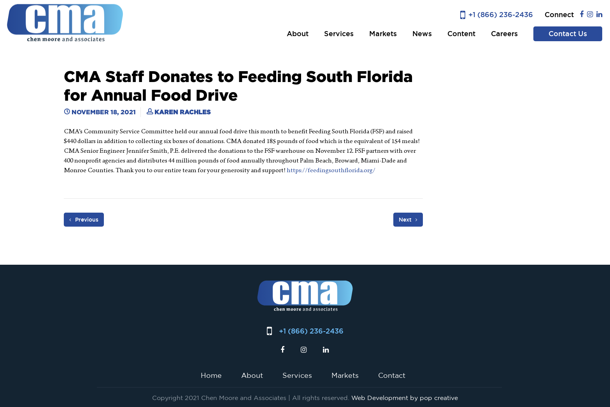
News (422, 33)
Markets (383, 33)
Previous (83, 220)
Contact (391, 375)
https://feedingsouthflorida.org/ (331, 170)
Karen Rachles (182, 111)
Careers (504, 33)
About (298, 33)
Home (211, 375)
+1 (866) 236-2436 (500, 14)
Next (408, 220)
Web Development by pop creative (404, 397)
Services (339, 33)
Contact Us (568, 33)
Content (461, 33)
